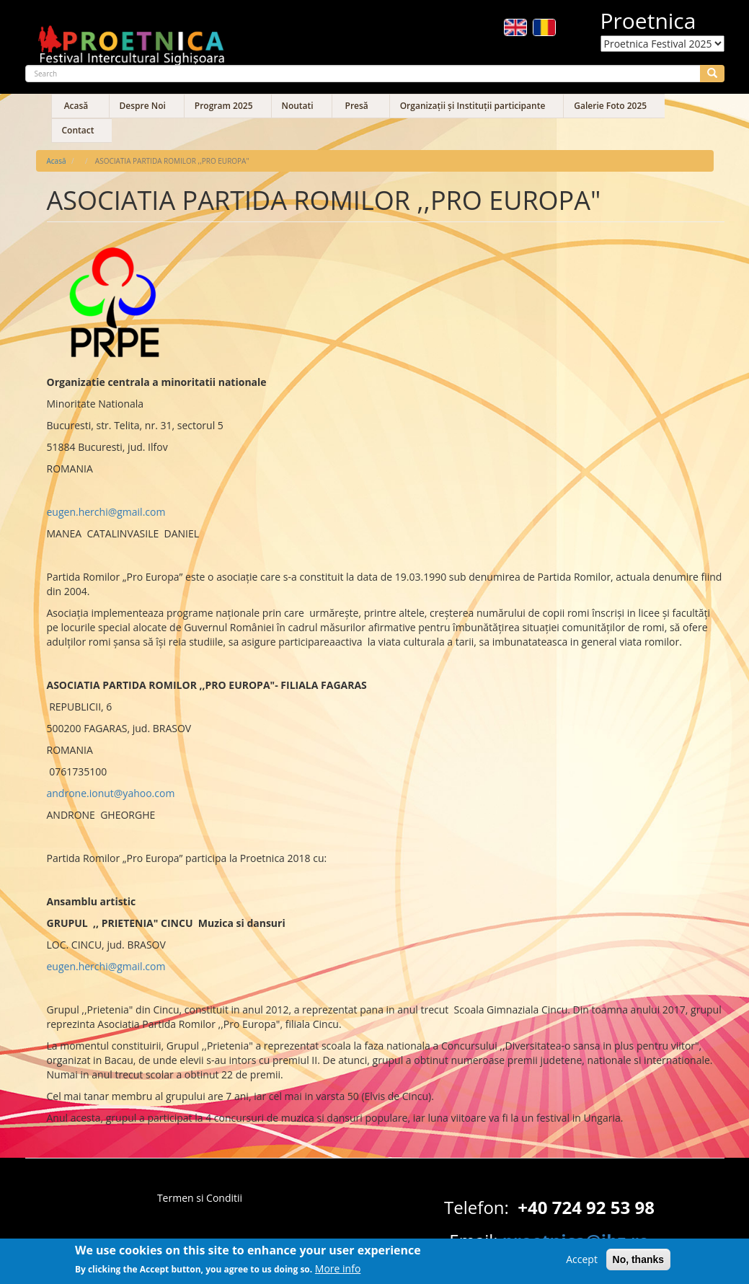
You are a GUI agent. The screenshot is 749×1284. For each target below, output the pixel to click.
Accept (582, 1263)
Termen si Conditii (199, 1198)
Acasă (76, 106)
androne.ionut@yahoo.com (111, 793)
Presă (356, 106)
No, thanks (639, 1263)
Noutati (298, 106)
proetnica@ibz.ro (576, 1240)
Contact (78, 130)
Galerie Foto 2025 (610, 106)
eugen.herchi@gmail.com (106, 512)
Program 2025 (224, 106)
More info (338, 1272)
